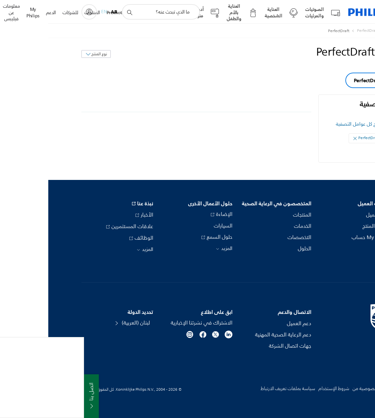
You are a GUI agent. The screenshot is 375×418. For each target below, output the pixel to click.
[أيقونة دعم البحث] (81, 12)
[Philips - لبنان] (336, 31)
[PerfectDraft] (315, 31)
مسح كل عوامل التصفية (311, 124)
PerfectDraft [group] (319, 80)
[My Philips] (41, 12)
